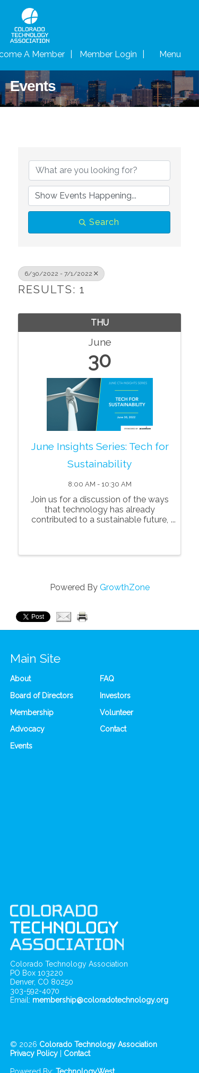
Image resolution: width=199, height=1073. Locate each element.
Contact (113, 729)
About (20, 678)
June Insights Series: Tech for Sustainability (100, 455)
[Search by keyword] (100, 170)
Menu (170, 54)
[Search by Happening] (99, 196)
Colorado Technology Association (98, 1044)
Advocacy (27, 729)
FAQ (107, 678)
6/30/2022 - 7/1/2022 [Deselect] (61, 273)
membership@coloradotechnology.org (100, 1000)
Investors (115, 695)
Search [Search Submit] (99, 222)
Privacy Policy (34, 1053)
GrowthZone (125, 587)
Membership (32, 712)
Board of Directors (41, 695)
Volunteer (116, 712)
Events (21, 746)
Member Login (108, 54)
